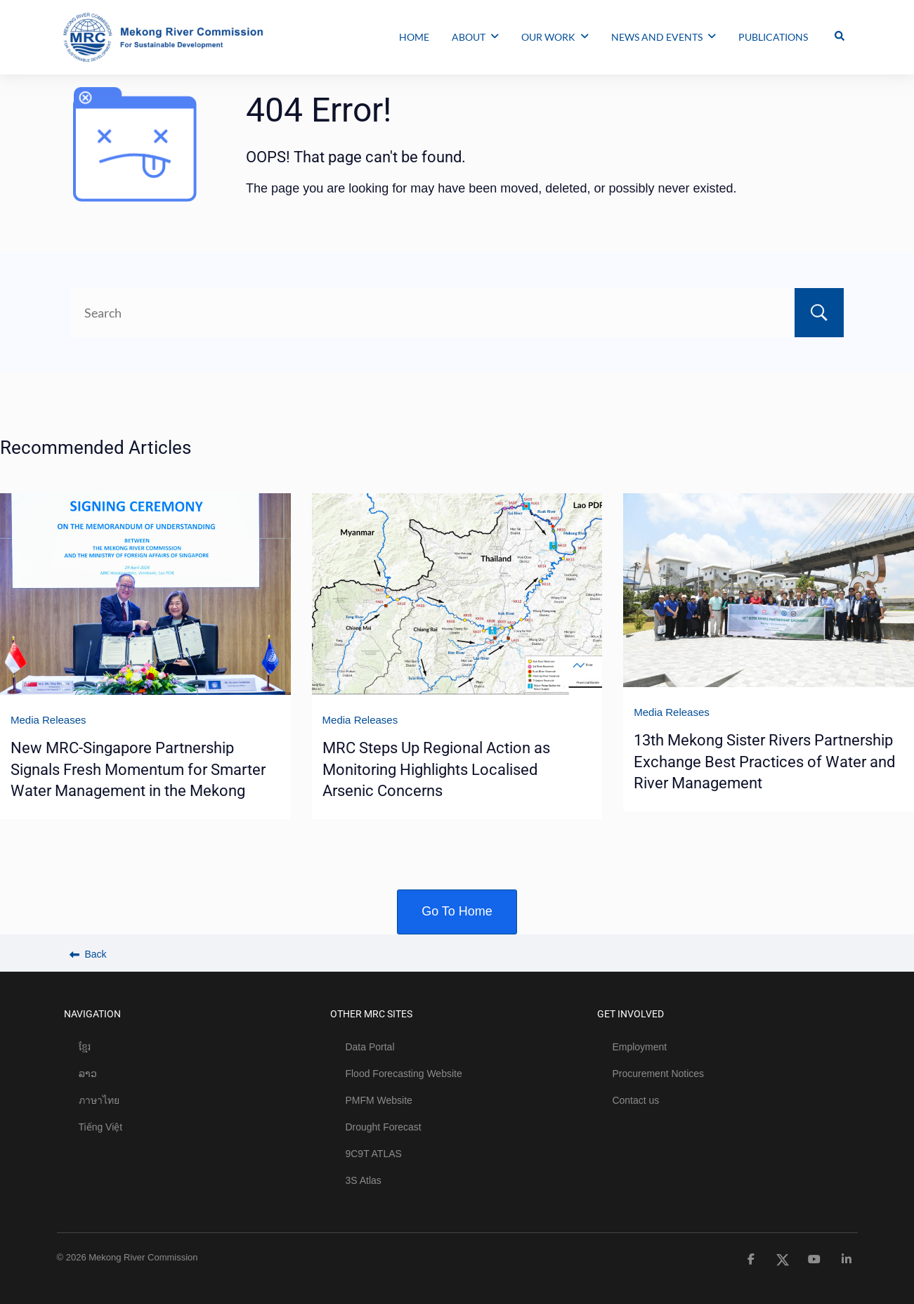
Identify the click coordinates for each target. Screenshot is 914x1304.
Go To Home (457, 911)
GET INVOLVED (630, 1013)
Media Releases (48, 720)
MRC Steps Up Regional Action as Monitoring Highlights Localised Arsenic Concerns (436, 769)
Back (88, 954)
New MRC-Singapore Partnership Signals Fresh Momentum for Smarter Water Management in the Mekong (138, 769)
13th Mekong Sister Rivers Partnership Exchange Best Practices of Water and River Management (764, 761)
